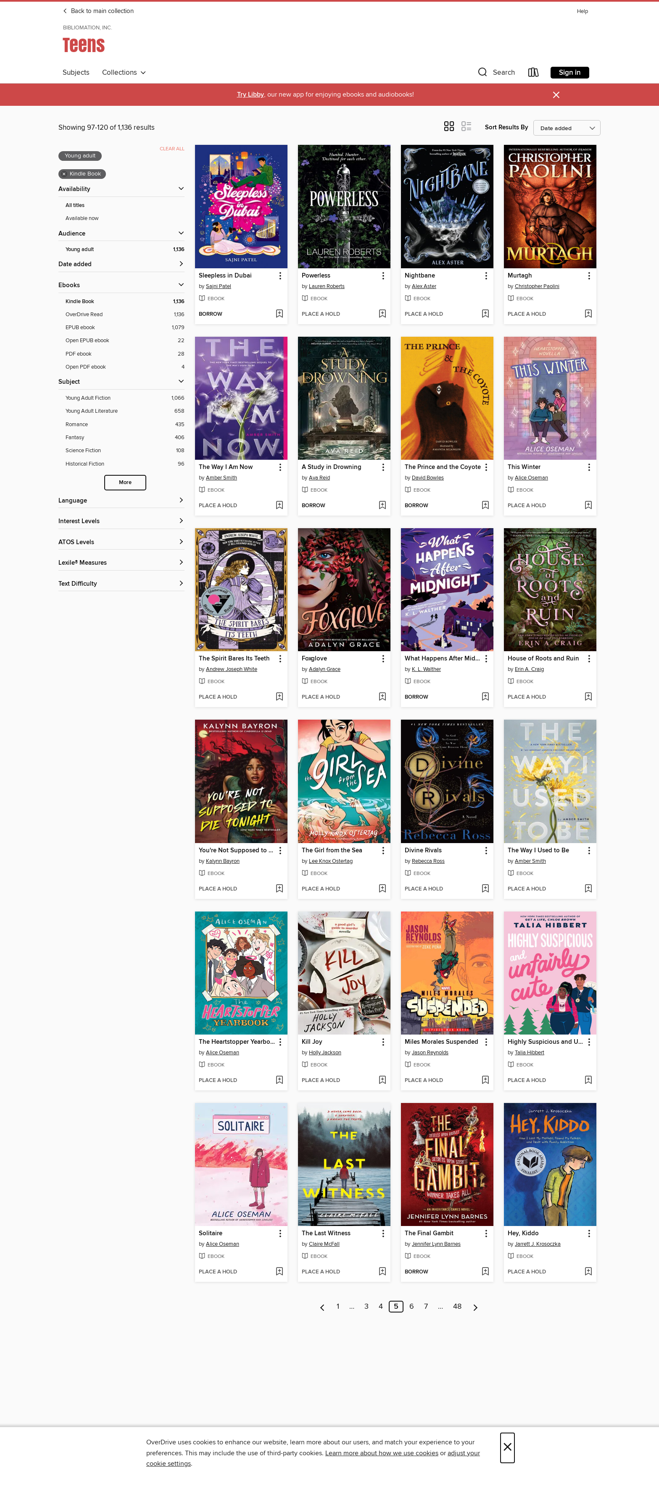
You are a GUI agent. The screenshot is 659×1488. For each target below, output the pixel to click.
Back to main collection (98, 11)
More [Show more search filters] (125, 482)
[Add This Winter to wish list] (588, 505)
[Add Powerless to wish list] (382, 314)
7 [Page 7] (426, 1306)
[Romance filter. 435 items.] (125, 424)
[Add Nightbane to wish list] (485, 314)
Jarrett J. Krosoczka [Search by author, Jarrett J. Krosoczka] (538, 1244)
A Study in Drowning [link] (331, 467)
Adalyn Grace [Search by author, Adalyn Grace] (324, 669)
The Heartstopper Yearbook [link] (237, 1042)
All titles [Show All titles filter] (75, 205)
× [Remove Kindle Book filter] (64, 174)
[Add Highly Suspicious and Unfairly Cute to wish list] (588, 1080)
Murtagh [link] (520, 276)
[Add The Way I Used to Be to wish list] (588, 889)
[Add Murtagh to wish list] (588, 314)
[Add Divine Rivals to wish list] (485, 889)
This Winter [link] (524, 467)
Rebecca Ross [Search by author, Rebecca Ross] (428, 861)
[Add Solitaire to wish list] (279, 1272)
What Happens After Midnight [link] (443, 659)
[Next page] (475, 1307)
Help (582, 11)
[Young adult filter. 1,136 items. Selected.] (125, 249)
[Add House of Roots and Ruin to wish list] (588, 697)
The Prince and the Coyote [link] (443, 467)
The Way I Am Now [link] (226, 467)
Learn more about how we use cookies (381, 1453)
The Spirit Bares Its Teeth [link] (234, 659)
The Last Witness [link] (326, 1233)
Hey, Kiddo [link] (523, 1233)
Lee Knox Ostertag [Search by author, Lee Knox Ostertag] (331, 861)
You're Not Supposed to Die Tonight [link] (237, 850)
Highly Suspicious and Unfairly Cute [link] (546, 1042)
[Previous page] (322, 1307)
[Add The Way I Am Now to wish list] (279, 505)
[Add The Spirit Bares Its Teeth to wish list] (279, 697)
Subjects (76, 72)
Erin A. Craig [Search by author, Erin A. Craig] (529, 669)
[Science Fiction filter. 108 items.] (125, 450)
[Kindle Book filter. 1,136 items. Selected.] (125, 301)
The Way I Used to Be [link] (538, 850)
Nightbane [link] (420, 276)
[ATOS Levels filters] (121, 542)
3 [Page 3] (366, 1306)
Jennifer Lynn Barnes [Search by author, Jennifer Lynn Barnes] (436, 1244)
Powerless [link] (316, 276)
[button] (495, 74)
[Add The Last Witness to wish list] (382, 1272)
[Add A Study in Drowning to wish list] (382, 505)
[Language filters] (121, 501)
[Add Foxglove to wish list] (382, 697)
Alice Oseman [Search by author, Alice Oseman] (531, 477)
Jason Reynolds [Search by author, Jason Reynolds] (430, 1052)
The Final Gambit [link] (429, 1233)
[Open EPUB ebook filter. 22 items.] (125, 340)
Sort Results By (506, 127)
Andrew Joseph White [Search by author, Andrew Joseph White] (231, 669)
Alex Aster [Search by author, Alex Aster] (424, 286)
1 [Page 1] (338, 1306)
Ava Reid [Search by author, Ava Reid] (319, 477)
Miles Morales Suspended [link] (441, 1042)
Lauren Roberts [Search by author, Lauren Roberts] (327, 286)
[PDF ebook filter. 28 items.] (125, 354)
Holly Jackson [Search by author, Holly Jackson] (325, 1052)
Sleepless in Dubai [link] (225, 276)
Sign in (570, 72)
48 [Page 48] (457, 1306)
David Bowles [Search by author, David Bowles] (428, 477)
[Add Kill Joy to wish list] (382, 1080)
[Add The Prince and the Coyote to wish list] (485, 505)
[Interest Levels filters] (121, 521)
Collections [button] (124, 72)
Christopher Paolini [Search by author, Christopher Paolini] (537, 286)
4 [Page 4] (381, 1306)
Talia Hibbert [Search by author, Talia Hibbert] (529, 1052)
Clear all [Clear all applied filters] (172, 149)
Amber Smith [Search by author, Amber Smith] (221, 477)
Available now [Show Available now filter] (82, 218)
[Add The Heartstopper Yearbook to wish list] (279, 1080)
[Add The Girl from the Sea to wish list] (382, 889)
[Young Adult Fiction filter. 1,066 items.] (125, 398)
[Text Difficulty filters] (121, 584)
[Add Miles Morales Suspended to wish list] (485, 1080)
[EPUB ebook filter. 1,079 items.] (125, 327)
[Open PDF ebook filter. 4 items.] (125, 367)
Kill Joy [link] (312, 1042)
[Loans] (533, 74)
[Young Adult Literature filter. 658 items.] (125, 411)
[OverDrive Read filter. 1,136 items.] (125, 314)
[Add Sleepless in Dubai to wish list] (279, 314)
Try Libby (250, 94)
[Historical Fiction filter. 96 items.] (125, 464)
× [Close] (507, 1448)
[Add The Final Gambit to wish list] (485, 1272)
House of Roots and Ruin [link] (543, 659)
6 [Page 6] (411, 1306)
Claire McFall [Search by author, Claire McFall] (324, 1244)
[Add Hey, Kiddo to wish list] (588, 1272)
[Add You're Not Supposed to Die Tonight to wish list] (279, 889)
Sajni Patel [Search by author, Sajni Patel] (218, 286)
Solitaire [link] (210, 1233)
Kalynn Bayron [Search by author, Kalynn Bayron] (223, 861)
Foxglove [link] (314, 659)
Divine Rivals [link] (423, 850)
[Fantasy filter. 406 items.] (125, 437)
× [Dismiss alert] (556, 95)
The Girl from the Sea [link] (332, 850)
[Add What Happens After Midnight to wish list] (485, 697)
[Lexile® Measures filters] (121, 563)
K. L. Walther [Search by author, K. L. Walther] (426, 669)
